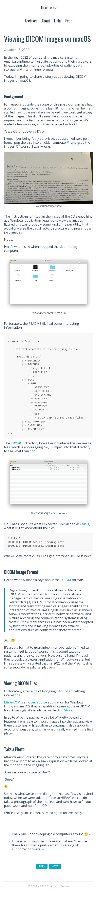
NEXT (55, 866)
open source (37, 702)
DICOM (65, 580)
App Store (64, 710)
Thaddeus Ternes (58, 886)
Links (57, 21)
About (45, 21)
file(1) (86, 524)
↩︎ (90, 834)
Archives (31, 21)
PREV (41, 866)
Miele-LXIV (12, 702)
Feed (68, 21)
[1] (68, 141)
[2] (57, 666)
